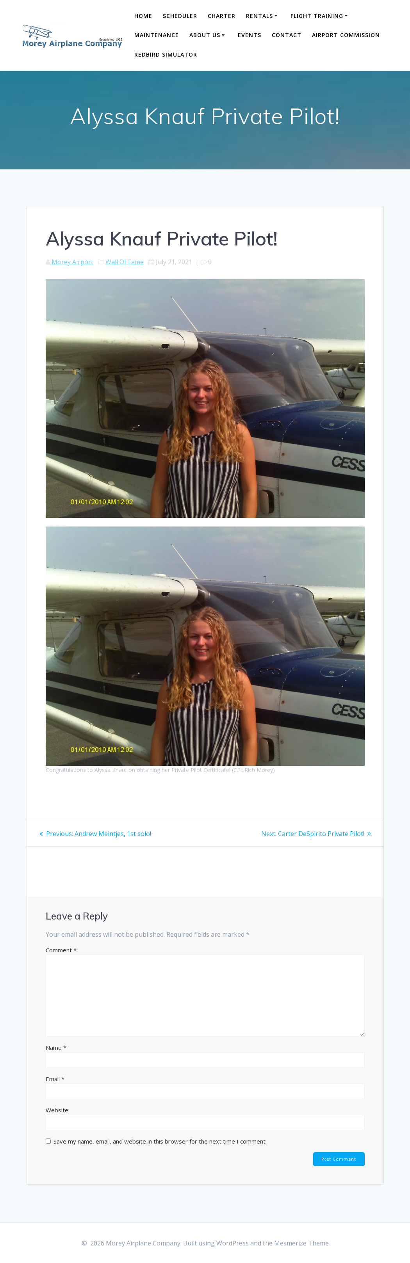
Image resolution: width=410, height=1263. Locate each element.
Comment (61, 950)
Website (57, 1110)
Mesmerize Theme (301, 1243)
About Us (204, 35)
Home (143, 16)
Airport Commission (346, 35)
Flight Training (317, 16)
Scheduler (180, 16)
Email (55, 1079)
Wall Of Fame (124, 262)
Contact (286, 35)
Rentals (259, 16)
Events (249, 35)
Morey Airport (72, 262)
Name (56, 1047)
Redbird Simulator (165, 54)
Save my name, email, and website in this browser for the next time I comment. (160, 1141)
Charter (221, 16)
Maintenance (156, 35)
